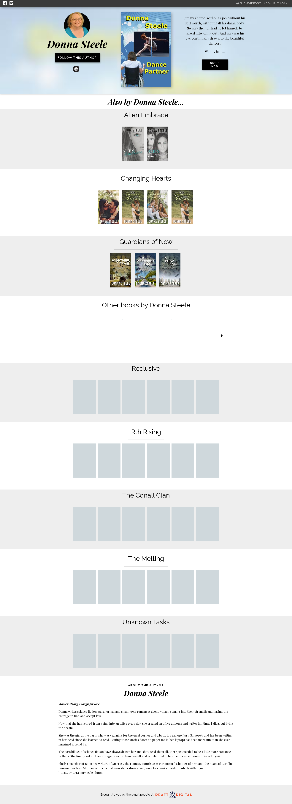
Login (282, 3)
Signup (269, 3)
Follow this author (77, 57)
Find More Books (248, 3)
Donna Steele (77, 44)
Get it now (215, 65)
